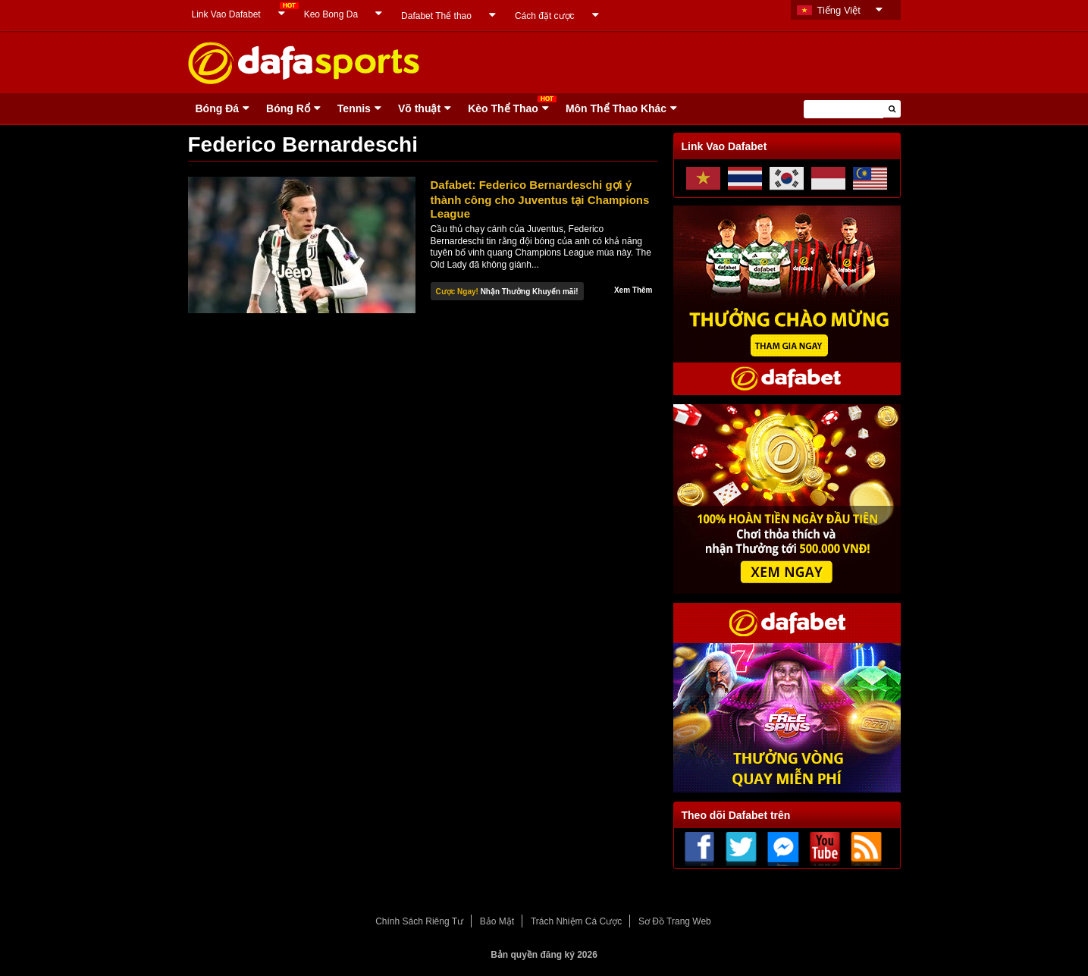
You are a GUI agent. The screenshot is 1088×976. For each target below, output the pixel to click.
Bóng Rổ (288, 108)
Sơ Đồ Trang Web (674, 921)
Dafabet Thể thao (436, 16)
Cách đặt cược (545, 16)
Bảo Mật (497, 921)
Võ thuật (419, 108)
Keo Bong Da (331, 14)
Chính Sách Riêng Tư (419, 921)
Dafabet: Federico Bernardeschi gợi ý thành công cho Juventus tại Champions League (540, 199)
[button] (892, 109)
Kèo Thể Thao (503, 108)
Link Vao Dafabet (226, 14)
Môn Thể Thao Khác (616, 108)
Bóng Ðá (218, 108)
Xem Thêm (633, 290)
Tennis (354, 108)
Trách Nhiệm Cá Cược (576, 921)
